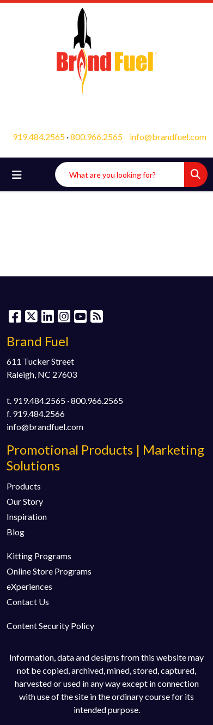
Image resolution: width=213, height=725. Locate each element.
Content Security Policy (50, 625)
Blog (16, 532)
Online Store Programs (49, 571)
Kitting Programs (39, 556)
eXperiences (29, 586)
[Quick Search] (120, 174)
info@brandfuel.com (168, 136)
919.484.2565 (39, 136)
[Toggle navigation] (16, 175)
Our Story (25, 501)
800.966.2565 (96, 136)
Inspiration (27, 516)
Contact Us (28, 601)
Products (24, 486)
